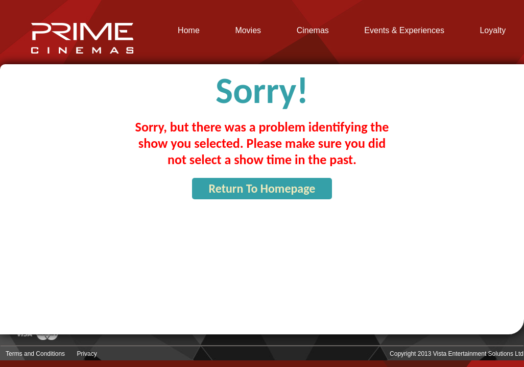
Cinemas (313, 31)
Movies (248, 31)
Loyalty (493, 31)
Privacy (87, 353)
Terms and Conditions (35, 353)
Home (189, 31)
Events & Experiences (404, 31)
